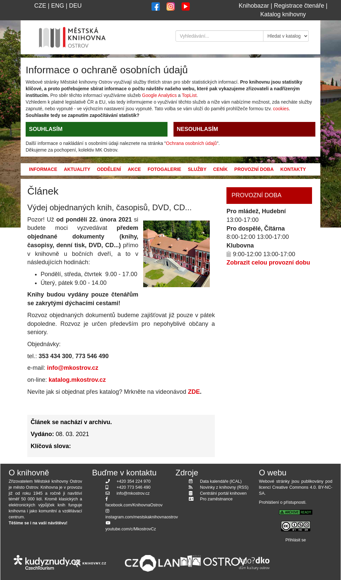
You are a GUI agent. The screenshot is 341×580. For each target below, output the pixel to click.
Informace (43, 169)
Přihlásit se (295, 540)
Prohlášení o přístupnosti (282, 502)
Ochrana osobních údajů (191, 143)
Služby (197, 169)
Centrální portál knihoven (223, 493)
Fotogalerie (164, 169)
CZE (40, 5)
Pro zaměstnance (216, 499)
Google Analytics (159, 95)
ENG (57, 5)
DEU (75, 5)
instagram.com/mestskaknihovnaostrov (142, 517)
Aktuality (77, 169)
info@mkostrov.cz (72, 367)
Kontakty (293, 169)
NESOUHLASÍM (197, 129)
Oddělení (109, 169)
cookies (281, 108)
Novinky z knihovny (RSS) (224, 487)
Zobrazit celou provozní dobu (268, 262)
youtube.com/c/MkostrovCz (131, 529)
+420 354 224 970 (134, 481)
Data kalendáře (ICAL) (221, 481)
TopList (189, 95)
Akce (134, 169)
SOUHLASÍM (46, 129)
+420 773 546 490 (134, 487)
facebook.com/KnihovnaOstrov (134, 505)
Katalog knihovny (283, 14)
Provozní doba (254, 169)
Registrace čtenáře (299, 5)
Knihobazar (254, 5)
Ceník (220, 169)
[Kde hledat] (286, 36)
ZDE (193, 391)
